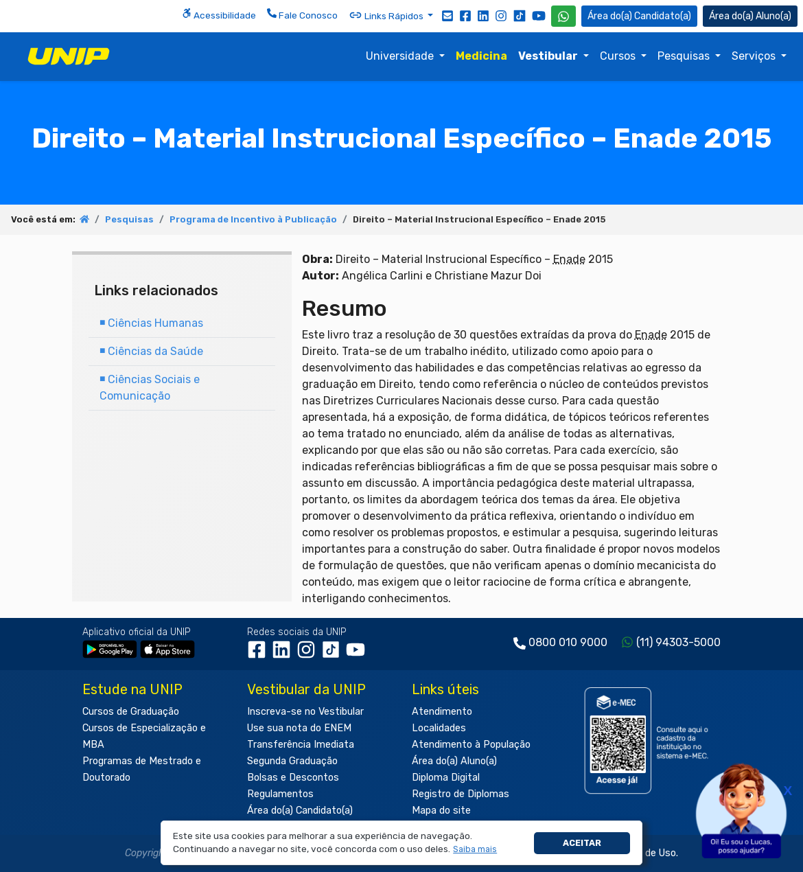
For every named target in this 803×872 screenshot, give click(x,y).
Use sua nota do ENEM (299, 728)
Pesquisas (684, 55)
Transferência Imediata (300, 744)
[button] (475, 849)
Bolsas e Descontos (293, 777)
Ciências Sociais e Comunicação (150, 387)
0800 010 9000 (567, 642)
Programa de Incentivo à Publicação (253, 219)
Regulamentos (280, 794)
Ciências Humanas (151, 323)
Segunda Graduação (292, 761)
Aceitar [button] (582, 843)
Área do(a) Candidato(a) (300, 810)
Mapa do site (441, 810)
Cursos (619, 55)
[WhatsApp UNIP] (563, 16)
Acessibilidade (219, 14)
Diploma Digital (446, 777)
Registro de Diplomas (460, 794)
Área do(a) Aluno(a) (454, 761)
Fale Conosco (302, 14)
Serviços (755, 55)
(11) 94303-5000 (678, 642)
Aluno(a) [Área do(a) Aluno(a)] (750, 16)
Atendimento (442, 712)
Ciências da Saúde (151, 351)
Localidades (439, 728)
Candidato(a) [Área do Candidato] (639, 16)
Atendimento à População (471, 744)
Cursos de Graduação (130, 712)
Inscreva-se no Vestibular (305, 712)
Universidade (401, 55)
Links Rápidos (387, 15)
